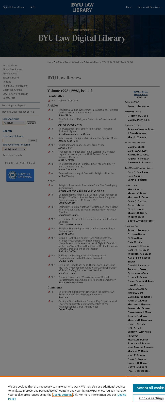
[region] (82, 392)
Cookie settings (62, 394)
